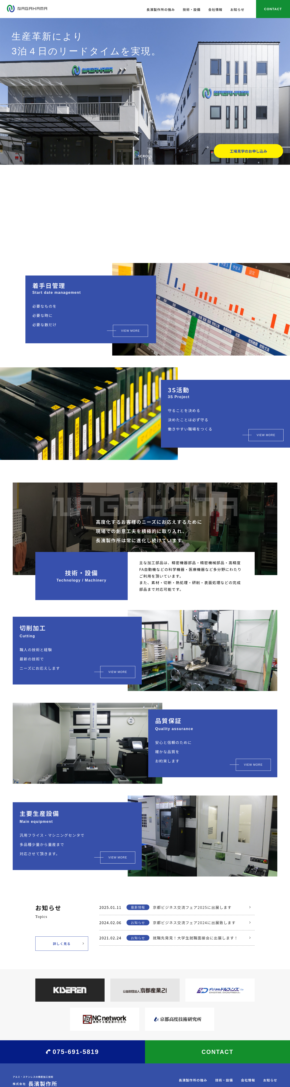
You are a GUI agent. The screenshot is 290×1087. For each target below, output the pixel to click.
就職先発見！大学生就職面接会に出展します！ (195, 938)
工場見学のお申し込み (248, 151)
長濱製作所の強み (160, 9)
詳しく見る (62, 943)
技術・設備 (191, 9)
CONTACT (273, 9)
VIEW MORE (130, 330)
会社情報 (215, 9)
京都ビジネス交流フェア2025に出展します (192, 907)
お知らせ (237, 9)
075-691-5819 (76, 1051)
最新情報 (138, 907)
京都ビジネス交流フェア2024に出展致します (194, 922)
